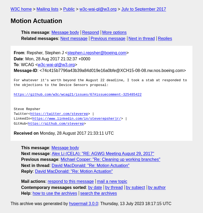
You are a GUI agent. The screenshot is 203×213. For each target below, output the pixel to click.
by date (95, 187)
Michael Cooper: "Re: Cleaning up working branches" (110, 159)
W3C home (21, 9)
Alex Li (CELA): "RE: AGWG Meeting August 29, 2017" (103, 153)
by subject (135, 187)
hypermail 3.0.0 (83, 203)
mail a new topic (112, 181)
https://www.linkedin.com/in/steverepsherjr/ (76, 118)
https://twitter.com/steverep (59, 114)
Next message (74, 38)
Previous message (108, 38)
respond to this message (71, 181)
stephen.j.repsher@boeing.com (96, 53)
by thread (114, 187)
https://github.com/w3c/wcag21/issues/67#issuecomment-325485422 (78, 94)
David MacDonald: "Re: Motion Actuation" (91, 165)
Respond (90, 32)
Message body (65, 32)
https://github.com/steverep (56, 123)
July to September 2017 (143, 9)
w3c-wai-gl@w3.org (98, 9)
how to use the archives (55, 193)
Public (69, 9)
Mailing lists (47, 9)
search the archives (98, 193)
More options (114, 32)
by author (157, 187)
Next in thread (141, 38)
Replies (165, 38)
